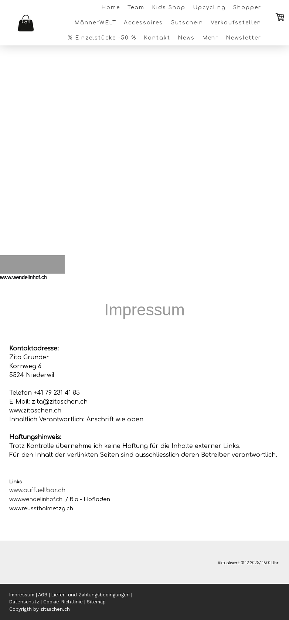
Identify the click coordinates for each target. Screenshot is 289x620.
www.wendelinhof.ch (35, 499)
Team (135, 7)
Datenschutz (24, 601)
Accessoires (143, 22)
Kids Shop (169, 7)
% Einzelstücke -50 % (102, 38)
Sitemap (96, 601)
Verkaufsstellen (236, 22)
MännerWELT (95, 22)
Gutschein (186, 22)
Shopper (247, 7)
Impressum (21, 594)
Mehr (210, 38)
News (186, 38)
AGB (42, 594)
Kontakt (157, 38)
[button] (13, 276)
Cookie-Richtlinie (63, 601)
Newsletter (243, 38)
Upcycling (209, 7)
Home (110, 7)
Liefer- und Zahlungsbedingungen (90, 594)
